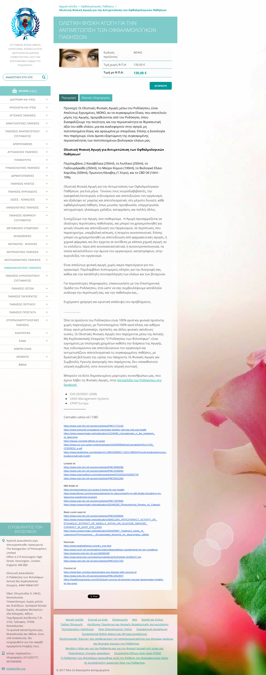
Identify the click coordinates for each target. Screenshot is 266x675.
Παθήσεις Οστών (22, 288)
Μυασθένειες (22, 236)
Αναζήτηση (44, 77)
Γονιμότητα (22, 160)
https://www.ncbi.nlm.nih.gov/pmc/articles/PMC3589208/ (94, 467)
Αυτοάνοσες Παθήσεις (23, 152)
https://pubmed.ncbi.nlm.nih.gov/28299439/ (87, 553)
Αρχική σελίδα (68, 6)
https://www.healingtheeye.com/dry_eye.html (87, 545)
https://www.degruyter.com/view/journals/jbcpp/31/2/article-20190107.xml (102, 557)
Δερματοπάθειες (22, 175)
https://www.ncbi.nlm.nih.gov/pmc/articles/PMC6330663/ (94, 516)
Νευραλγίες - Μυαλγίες (22, 244)
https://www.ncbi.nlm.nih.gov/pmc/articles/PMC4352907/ (94, 575)
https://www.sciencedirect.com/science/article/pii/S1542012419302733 (101, 474)
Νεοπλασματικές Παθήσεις (22, 260)
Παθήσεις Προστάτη (22, 312)
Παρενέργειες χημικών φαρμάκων (89, 653)
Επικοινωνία (120, 619)
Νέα (134, 619)
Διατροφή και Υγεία (22, 99)
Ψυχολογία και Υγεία (22, 107)
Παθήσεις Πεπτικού (22, 304)
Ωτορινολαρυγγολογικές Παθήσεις (22, 322)
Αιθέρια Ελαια (22, 349)
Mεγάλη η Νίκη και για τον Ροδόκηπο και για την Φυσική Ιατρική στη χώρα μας (115, 648)
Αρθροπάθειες (22, 144)
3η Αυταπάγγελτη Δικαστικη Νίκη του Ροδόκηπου (114, 662)
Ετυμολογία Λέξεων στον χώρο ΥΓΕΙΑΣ (137, 653)
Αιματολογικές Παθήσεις (22, 123)
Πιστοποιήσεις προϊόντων (78, 629)
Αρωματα (22, 356)
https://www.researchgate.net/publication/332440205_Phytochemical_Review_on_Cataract (112, 504)
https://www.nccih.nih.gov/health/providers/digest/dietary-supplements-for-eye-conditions (111, 549)
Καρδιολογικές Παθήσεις (22, 207)
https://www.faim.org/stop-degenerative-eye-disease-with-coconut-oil (100, 572)
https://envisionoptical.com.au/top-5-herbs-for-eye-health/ (94, 489)
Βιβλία (23, 364)
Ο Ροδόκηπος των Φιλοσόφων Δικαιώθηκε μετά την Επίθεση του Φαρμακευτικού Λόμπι (114, 658)
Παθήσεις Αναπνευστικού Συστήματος (22, 134)
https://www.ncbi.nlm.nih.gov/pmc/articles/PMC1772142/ (94, 425)
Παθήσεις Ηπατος (22, 183)
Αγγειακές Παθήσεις (23, 115)
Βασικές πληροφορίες (96, 97)
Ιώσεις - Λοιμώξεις (23, 199)
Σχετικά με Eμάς (98, 619)
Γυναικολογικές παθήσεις (22, 168)
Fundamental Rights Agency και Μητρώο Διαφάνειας (114, 634)
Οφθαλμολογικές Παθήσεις (22, 268)
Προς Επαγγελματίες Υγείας (115, 629)
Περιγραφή (69, 97)
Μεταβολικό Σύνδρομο (22, 228)
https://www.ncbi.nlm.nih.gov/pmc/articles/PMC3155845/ (94, 470)
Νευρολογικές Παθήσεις (23, 252)
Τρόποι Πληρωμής (72, 624)
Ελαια (22, 341)
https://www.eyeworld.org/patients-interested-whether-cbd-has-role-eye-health (105, 429)
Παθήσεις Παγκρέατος (22, 296)
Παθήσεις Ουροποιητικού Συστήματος (23, 278)
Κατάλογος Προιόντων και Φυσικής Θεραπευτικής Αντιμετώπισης (128, 624)
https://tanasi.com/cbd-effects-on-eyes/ (84, 441)
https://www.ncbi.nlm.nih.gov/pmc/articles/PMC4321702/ (94, 561)
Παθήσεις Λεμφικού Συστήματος (22, 218)
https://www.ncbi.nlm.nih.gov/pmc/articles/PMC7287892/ (94, 501)
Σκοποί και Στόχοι (152, 619)
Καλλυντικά (22, 333)
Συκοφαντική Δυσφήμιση (152, 629)
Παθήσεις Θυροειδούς (22, 191)
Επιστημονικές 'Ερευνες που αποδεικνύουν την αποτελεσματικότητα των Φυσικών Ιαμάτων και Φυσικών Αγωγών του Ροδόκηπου (116, 641)
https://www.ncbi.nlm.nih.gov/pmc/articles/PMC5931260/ (94, 478)
